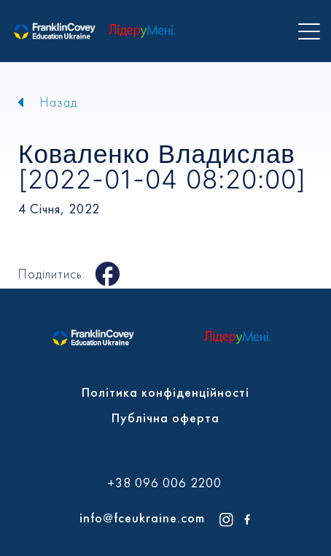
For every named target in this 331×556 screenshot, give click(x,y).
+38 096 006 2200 (164, 483)
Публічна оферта (165, 417)
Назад (58, 102)
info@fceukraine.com (142, 517)
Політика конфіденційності (165, 392)
